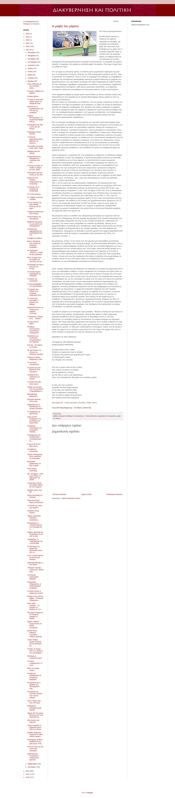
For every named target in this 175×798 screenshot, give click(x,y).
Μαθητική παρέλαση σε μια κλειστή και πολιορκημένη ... (34, 224)
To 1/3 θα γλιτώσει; (34, 194)
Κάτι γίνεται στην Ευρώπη (33, 721)
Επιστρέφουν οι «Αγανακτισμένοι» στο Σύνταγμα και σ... (34, 526)
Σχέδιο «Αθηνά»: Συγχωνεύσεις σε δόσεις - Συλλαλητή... (34, 624)
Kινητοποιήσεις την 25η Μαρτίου (34, 218)
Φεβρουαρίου (33, 764)
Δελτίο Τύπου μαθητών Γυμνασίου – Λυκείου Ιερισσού (34, 634)
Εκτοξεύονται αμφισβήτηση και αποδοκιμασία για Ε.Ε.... (34, 232)
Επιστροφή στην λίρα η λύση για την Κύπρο (35, 127)
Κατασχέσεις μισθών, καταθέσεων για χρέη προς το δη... (35, 742)
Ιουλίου (30, 68)
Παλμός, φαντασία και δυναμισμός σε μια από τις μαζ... (35, 534)
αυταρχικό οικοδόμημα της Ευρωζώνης (71, 416)
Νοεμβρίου (32, 56)
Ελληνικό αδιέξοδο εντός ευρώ (34, 400)
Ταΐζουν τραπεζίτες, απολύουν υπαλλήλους (34, 518)
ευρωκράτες (112, 416)
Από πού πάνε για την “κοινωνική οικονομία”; (35, 749)
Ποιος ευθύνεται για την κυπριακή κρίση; (34, 86)
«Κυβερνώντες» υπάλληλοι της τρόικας (33, 377)
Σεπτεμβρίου (32, 62)
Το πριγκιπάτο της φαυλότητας (33, 413)
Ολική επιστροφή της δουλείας (35, 496)
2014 (28, 46)
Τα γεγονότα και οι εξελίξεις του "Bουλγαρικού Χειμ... (33, 686)
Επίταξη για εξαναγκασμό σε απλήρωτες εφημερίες (34, 676)
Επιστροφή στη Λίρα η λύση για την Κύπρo (35, 267)
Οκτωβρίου (32, 59)
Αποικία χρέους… (33, 96)
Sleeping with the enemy (33, 152)
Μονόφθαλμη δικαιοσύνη (32, 395)
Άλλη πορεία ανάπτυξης (32, 470)
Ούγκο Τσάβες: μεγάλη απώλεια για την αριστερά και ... (34, 643)
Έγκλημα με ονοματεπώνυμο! (34, 657)
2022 (28, 37)
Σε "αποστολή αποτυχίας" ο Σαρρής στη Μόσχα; (33, 301)
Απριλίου (31, 78)
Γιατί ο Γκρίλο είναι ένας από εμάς (34, 702)
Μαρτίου (31, 81)
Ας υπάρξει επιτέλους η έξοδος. (35, 198)
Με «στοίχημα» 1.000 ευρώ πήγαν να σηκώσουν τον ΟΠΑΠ (35, 477)
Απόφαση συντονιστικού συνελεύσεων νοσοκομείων (33, 330)
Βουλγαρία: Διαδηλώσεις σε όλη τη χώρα (34, 464)
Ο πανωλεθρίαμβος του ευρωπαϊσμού (34, 285)
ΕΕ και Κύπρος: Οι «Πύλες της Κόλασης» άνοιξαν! (35, 352)
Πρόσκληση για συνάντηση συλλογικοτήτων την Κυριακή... (34, 339)
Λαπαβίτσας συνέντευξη (32, 450)
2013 (28, 50)
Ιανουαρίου (32, 767)
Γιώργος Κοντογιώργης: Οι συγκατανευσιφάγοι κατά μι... (35, 119)
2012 (28, 771)
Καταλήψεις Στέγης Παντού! (34, 133)
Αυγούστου (32, 65)
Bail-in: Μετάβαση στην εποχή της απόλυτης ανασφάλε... (33, 244)
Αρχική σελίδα (86, 494)
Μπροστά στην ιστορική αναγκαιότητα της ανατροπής (34, 181)
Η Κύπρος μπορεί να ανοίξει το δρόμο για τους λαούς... (34, 168)
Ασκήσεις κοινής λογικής (33, 512)
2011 (28, 774)
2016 (28, 40)
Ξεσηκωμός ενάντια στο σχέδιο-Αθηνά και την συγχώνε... (35, 485)
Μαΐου (30, 75)
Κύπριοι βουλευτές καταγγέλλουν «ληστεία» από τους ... (34, 159)
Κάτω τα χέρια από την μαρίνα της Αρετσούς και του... (35, 259)
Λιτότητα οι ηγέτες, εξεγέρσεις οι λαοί (34, 358)
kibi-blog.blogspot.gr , (65, 408)
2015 (28, 43)
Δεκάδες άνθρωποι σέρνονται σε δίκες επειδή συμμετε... (35, 734)
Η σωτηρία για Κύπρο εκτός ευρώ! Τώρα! (35, 147)
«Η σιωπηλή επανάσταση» (33, 363)
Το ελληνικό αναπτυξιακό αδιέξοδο (33, 577)
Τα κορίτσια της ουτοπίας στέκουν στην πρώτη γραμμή (34, 695)
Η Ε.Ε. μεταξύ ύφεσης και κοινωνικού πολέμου (35, 557)
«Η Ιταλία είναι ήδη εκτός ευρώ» (34, 383)
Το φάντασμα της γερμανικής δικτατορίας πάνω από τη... (34, 549)
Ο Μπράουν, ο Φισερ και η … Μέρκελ (35, 317)
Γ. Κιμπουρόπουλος (90, 416)
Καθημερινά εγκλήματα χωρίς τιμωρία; (34, 708)
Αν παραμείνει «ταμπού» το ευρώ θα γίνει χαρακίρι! (35, 252)
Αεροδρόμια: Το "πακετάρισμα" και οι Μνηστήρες (35, 541)
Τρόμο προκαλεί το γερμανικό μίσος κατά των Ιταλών (34, 727)
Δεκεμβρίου (32, 52)
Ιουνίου (30, 72)
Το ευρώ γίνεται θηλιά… (33, 323)
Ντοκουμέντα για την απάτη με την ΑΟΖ (35, 174)
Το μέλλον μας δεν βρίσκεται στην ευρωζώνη (34, 370)
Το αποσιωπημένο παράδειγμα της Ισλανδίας (34, 274)
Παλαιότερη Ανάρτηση (114, 494)
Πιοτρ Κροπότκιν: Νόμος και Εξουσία (35, 501)
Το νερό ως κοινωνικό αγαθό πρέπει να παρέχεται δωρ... (35, 101)
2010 (28, 777)
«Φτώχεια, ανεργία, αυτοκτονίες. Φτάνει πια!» (35, 570)
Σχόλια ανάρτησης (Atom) (71, 498)
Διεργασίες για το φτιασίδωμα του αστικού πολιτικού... (35, 407)
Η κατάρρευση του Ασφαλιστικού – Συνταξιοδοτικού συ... (34, 438)
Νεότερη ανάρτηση (59, 494)
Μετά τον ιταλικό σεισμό (33, 669)
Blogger (90, 793)
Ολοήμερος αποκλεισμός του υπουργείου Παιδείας (34, 429)
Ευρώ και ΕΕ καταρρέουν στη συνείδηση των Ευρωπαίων (34, 420)
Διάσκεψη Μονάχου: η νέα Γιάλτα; (35, 564)
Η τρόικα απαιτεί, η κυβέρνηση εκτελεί (35, 592)
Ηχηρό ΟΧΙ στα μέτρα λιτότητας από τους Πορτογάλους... (35, 715)
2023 (28, 34)
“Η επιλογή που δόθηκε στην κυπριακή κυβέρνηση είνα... (34, 292)
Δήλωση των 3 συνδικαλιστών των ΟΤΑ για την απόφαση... (35, 109)
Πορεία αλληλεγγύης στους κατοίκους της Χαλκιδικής (34, 456)
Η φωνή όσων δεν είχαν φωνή (33, 445)
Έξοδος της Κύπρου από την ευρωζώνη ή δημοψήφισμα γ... (35, 389)
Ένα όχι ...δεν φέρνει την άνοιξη (34, 346)
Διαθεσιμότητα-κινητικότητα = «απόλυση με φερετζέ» (33, 757)
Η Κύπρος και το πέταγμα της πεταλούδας (33, 189)
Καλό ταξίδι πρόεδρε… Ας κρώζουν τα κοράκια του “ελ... (34, 606)
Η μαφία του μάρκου (65, 26)
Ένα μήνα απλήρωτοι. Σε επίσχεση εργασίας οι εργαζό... (35, 615)
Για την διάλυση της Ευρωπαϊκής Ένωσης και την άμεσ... (34, 205)
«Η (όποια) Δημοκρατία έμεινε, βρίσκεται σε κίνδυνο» (35, 140)
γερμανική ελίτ (102, 416)
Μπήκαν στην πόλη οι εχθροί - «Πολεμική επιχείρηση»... (35, 598)
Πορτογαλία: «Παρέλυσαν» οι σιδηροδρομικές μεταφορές (34, 585)
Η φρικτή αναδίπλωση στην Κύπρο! (35, 213)
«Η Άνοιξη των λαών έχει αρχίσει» (34, 506)
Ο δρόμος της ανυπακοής (32, 280)
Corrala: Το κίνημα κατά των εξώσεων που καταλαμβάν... (35, 651)
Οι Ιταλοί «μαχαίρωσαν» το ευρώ (34, 663)
